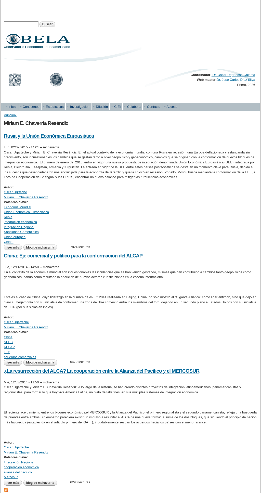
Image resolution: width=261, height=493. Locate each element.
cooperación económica (21, 467)
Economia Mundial (17, 207)
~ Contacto (152, 107)
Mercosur (11, 477)
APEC (8, 342)
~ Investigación (78, 107)
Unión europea (14, 237)
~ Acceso (170, 107)
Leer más (14, 247)
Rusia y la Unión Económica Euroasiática (49, 136)
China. (9, 242)
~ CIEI (116, 107)
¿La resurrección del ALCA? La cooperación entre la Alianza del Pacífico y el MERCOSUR (101, 371)
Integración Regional (19, 227)
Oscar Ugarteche (16, 322)
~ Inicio (11, 107)
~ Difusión (100, 107)
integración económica (20, 222)
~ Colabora (132, 107)
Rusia (8, 217)
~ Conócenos (30, 107)
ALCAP (9, 347)
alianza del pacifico (18, 472)
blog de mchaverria (40, 247)
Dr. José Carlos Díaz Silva (236, 80)
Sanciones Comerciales (21, 232)
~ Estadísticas (53, 107)
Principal (10, 115)
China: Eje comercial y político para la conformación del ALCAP (73, 255)
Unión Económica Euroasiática (26, 212)
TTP (7, 352)
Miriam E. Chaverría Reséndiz (26, 197)
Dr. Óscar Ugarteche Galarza (233, 75)
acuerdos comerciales (20, 357)
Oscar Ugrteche (15, 192)
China (8, 337)
